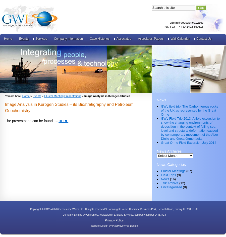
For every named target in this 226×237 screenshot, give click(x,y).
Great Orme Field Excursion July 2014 (188, 143)
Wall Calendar (180, 38)
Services (41, 38)
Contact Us (203, 38)
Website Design (99, 225)
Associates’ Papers (151, 38)
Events (23, 38)
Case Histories (99, 38)
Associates (124, 38)
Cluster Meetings (173, 171)
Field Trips (168, 175)
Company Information (68, 38)
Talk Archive (169, 183)
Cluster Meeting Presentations (62, 96)
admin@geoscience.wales (186, 22)
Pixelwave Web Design (125, 225)
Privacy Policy (114, 220)
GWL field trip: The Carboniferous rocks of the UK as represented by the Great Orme (189, 110)
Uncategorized (171, 187)
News (165, 179)
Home (8, 38)
